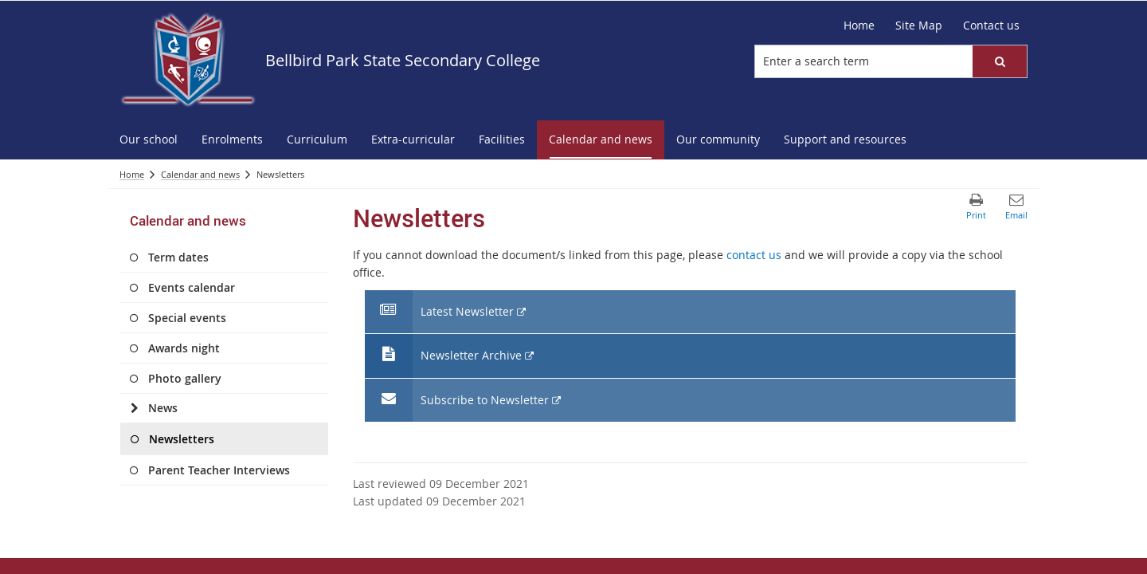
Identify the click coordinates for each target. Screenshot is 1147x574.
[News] (134, 408)
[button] (1000, 61)
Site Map (918, 25)
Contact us (991, 25)
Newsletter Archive (471, 356)
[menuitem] (149, 139)
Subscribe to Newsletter (484, 401)
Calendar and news (200, 174)
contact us (753, 254)
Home (859, 25)
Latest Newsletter (467, 312)
